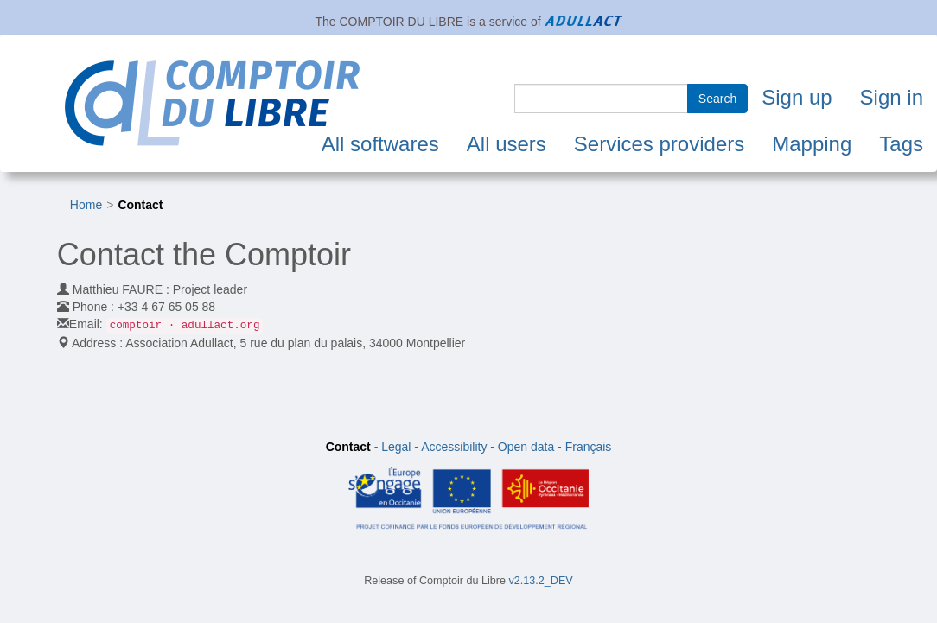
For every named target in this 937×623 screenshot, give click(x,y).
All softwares (380, 144)
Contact (140, 205)
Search (717, 98)
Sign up (797, 97)
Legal (396, 447)
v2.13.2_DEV (541, 581)
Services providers (659, 144)
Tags (901, 144)
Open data (526, 447)
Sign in (891, 97)
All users (506, 144)
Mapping (811, 144)
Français (588, 447)
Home (86, 205)
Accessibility (454, 447)
